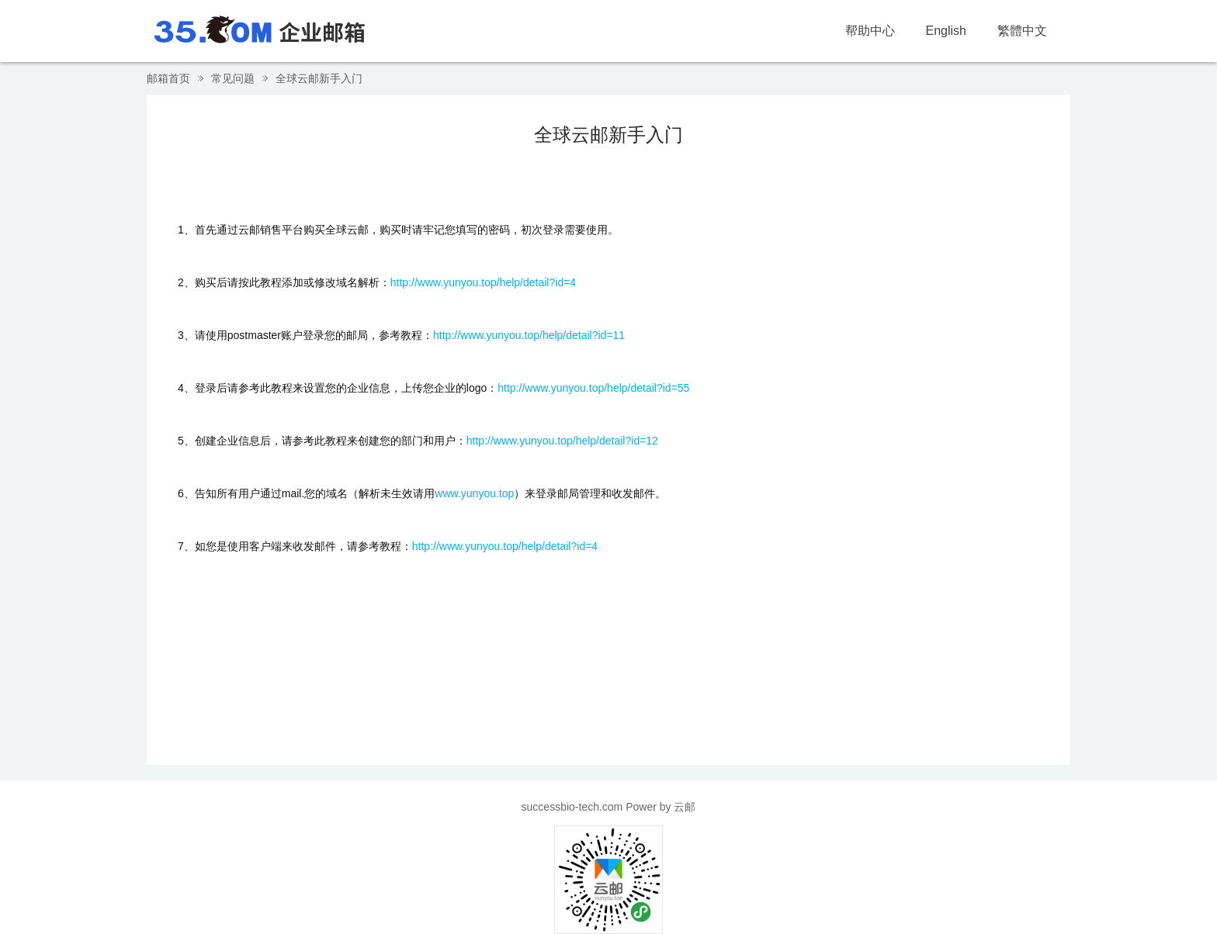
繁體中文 (1022, 30)
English (946, 30)
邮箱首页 (168, 78)
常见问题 (233, 78)
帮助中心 (870, 30)
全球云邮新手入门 (319, 78)
